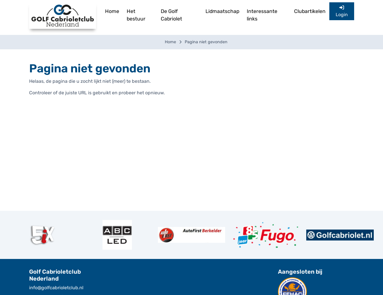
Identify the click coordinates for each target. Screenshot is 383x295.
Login (342, 11)
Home (112, 11)
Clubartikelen (310, 11)
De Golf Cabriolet (171, 15)
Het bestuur (136, 15)
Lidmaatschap (222, 11)
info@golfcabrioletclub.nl (56, 287)
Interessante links (262, 15)
